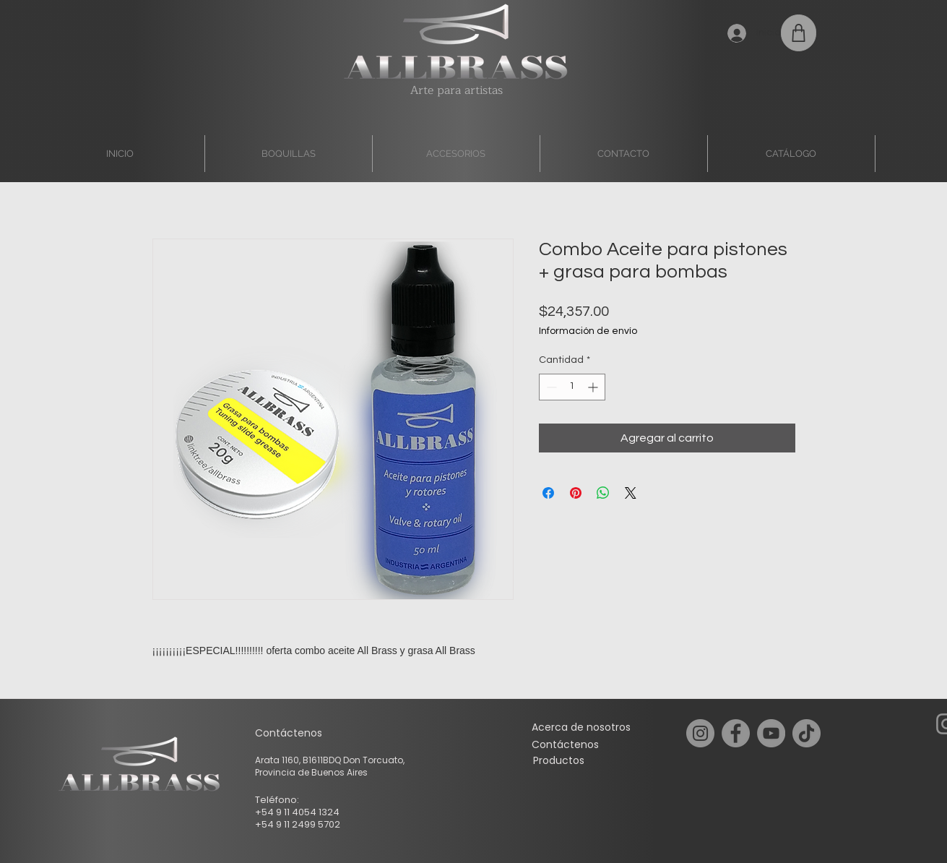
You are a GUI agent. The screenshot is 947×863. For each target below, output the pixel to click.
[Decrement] (550, 387)
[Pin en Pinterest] (575, 493)
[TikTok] (806, 733)
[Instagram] (700, 733)
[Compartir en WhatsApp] (603, 493)
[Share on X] (630, 493)
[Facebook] (736, 733)
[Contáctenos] (565, 744)
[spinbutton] (572, 387)
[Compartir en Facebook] (548, 493)
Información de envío (588, 331)
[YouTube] (771, 733)
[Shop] (798, 32)
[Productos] (559, 760)
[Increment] (594, 387)
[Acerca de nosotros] (581, 727)
